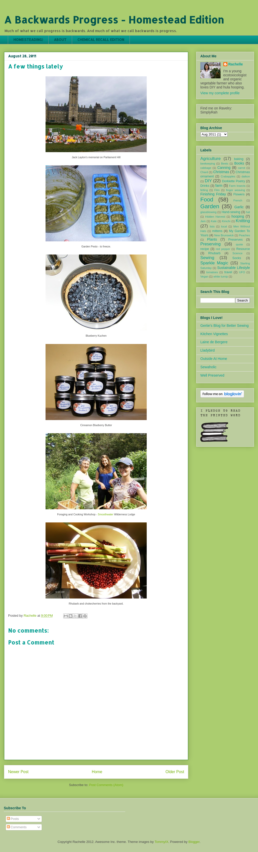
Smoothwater (105, 514)
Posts (13, 819)
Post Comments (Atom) (106, 785)
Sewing (207, 257)
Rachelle (235, 64)
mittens (217, 231)
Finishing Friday (213, 194)
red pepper (223, 248)
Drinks (204, 186)
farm (218, 185)
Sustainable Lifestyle (233, 268)
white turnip (220, 276)
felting (204, 190)
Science (237, 253)
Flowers (239, 194)
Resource (243, 249)
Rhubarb (214, 253)
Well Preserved (212, 375)
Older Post (174, 772)
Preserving (210, 244)
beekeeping (207, 163)
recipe (204, 249)
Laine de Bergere (213, 342)
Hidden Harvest (215, 216)
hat (248, 212)
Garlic (239, 207)
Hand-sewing (231, 212)
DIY (208, 180)
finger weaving (235, 190)
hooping (237, 216)
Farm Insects (237, 185)
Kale (214, 221)
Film (217, 190)
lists (212, 226)
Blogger (194, 842)
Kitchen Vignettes (214, 334)
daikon (246, 176)
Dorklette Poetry (233, 181)
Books (239, 163)
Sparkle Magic (214, 263)
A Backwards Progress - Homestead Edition (114, 19)
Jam (203, 221)
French (237, 200)
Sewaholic (208, 367)
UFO (242, 272)
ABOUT (60, 39)
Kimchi (226, 221)
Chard (204, 172)
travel (228, 272)
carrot (241, 167)
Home (97, 772)
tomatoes (212, 272)
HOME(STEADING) (28, 39)
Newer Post (18, 772)
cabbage (205, 167)
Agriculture (210, 158)
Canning (223, 168)
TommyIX (161, 842)
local (224, 226)
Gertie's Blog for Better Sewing (224, 326)
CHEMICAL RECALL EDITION (100, 39)
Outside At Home (213, 359)
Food (206, 199)
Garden (209, 206)
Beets (224, 163)
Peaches (244, 235)
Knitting (243, 220)
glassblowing (208, 212)
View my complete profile (220, 93)
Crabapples (228, 176)
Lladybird (207, 350)
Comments (17, 827)
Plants (212, 239)
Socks (236, 258)
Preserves (235, 239)
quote (239, 244)
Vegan (204, 276)
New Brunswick (224, 235)
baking (238, 159)
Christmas (221, 172)
